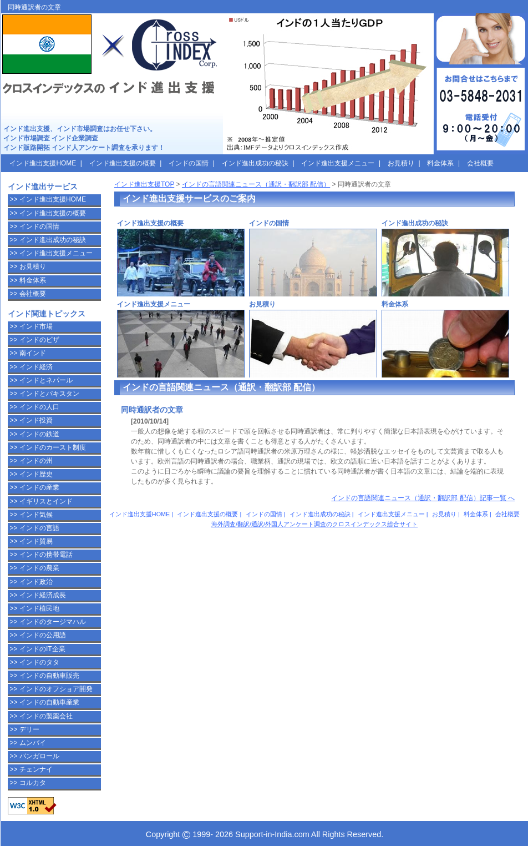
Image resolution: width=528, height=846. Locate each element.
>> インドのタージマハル (48, 622)
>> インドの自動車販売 (44, 675)
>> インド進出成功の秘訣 (48, 240)
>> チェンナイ (31, 769)
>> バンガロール (34, 756)
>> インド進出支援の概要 (48, 213)
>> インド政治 (31, 582)
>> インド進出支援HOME (48, 199)
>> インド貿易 (31, 541)
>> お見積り (28, 266)
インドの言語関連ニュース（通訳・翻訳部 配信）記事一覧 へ (423, 498)
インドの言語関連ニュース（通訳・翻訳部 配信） (256, 184)
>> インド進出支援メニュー (51, 253)
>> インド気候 (31, 514)
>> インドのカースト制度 (48, 447)
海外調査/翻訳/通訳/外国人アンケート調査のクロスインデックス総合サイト (314, 524)
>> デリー (24, 729)
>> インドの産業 (34, 487)
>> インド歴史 (31, 474)
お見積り (313, 339)
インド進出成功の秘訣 (445, 263)
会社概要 (507, 514)
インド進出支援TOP (144, 184)
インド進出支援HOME (139, 514)
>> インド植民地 (34, 608)
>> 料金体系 (28, 280)
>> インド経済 (31, 367)
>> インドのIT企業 (37, 649)
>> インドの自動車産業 (44, 702)
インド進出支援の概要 (181, 266)
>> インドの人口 (34, 407)
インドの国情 (313, 270)
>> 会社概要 (28, 294)
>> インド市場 (31, 326)
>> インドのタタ (34, 662)
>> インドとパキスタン (44, 393)
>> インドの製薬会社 (41, 716)
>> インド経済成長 (38, 595)
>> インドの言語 (34, 528)
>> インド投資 (31, 420)
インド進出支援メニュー (181, 339)
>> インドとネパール (41, 380)
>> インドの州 (31, 461)
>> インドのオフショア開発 (51, 689)
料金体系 (445, 339)
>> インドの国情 (34, 226)
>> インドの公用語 (38, 635)
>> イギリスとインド (41, 501)
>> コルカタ (28, 783)
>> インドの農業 (34, 568)
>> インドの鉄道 (34, 434)
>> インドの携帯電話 (41, 554)
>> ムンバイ (28, 743)
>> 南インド (28, 353)
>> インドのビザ (34, 340)
